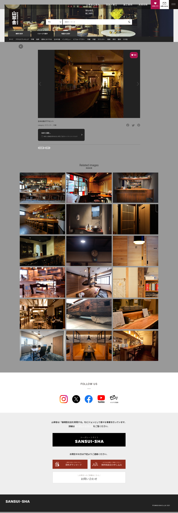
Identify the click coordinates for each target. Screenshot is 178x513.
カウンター (101, 40)
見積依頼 (143, 5)
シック (41, 149)
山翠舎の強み (93, 5)
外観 (94, 40)
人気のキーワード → (71, 26)
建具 (119, 40)
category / (41, 126)
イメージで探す (42, 35)
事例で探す (19, 35)
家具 (114, 40)
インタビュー (66, 40)
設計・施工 (111, 5)
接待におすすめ (46, 40)
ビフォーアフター (79, 40)
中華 (32, 40)
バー (47, 149)
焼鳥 (37, 40)
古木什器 (57, 40)
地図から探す (65, 35)
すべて (11, 40)
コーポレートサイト (84, 427)
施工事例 (127, 5)
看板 (108, 40)
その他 (125, 40)
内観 (88, 40)
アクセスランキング (22, 40)
